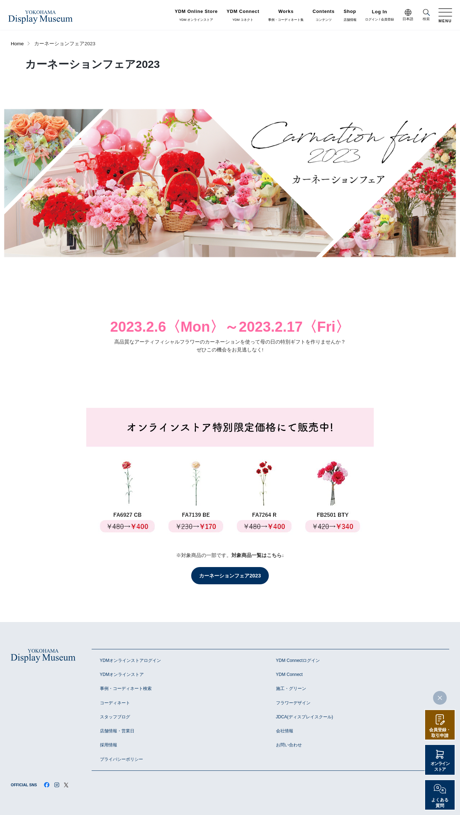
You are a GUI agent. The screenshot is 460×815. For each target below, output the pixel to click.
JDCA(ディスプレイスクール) (304, 716)
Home (17, 43)
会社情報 (284, 730)
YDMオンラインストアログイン (130, 660)
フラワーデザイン (293, 702)
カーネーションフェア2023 (230, 576)
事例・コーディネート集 (286, 15)
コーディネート (115, 702)
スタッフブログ (115, 716)
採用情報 (108, 744)
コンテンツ (324, 15)
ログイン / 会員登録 (379, 15)
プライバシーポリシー (121, 759)
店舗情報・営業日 (117, 730)
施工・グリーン (291, 688)
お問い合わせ (289, 744)
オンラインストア (440, 766)
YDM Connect (289, 674)
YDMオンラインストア (122, 674)
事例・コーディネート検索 (126, 688)
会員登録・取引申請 (440, 732)
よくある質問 (439, 802)
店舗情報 (350, 15)
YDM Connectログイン (298, 660)
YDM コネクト (243, 15)
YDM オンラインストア (196, 15)
